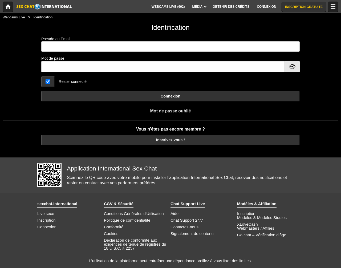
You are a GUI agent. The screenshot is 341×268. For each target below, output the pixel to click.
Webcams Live (14, 17)
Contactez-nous (184, 227)
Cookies (111, 233)
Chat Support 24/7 (186, 220)
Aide (174, 213)
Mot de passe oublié (170, 111)
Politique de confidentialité (127, 220)
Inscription (46, 220)
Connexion (170, 96)
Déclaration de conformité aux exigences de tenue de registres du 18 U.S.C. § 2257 (135, 244)
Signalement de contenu (192, 233)
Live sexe (45, 213)
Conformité (113, 227)
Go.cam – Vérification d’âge (261, 235)
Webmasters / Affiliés (255, 228)
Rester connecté (73, 81)
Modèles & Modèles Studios (262, 217)
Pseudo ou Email (170, 44)
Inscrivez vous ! (170, 140)
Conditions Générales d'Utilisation (134, 213)
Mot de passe (52, 58)
